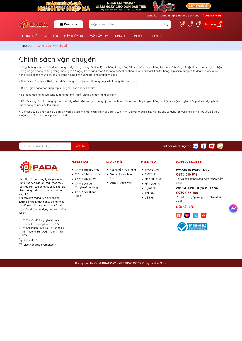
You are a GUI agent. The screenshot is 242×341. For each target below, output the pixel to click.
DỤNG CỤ (120, 36)
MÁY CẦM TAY (99, 36)
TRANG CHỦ (30, 36)
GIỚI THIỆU (51, 36)
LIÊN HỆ (157, 36)
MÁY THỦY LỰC (74, 36)
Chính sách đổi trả (85, 179)
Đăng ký (152, 15)
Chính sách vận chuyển (57, 59)
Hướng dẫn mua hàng (123, 169)
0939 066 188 (187, 192)
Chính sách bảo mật (87, 169)
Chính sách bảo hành (87, 174)
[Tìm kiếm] (166, 24)
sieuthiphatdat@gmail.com (40, 244)
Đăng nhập (168, 15)
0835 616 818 (212, 15)
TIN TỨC (138, 36)
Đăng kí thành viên (121, 182)
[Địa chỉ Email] (54, 146)
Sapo (163, 263)
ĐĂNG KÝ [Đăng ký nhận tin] (79, 145)
